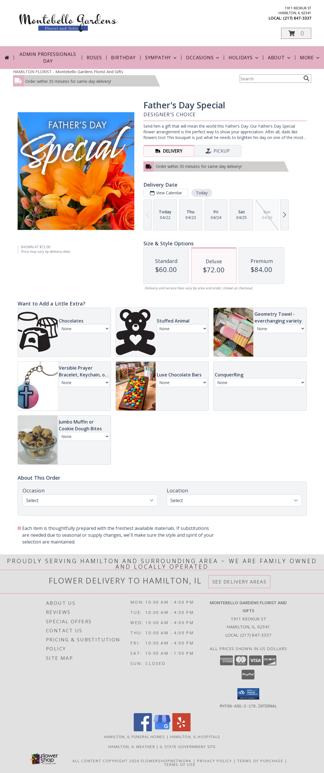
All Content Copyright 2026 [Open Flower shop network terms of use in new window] (105, 760)
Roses (94, 57)
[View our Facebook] (143, 729)
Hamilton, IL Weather (131, 746)
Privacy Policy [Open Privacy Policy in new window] (214, 760)
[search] (306, 78)
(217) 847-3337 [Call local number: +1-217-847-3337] (297, 18)
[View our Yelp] (181, 729)
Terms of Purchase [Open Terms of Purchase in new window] (260, 760)
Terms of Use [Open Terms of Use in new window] (180, 764)
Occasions (203, 57)
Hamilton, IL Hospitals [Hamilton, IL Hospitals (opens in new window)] (195, 736)
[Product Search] (270, 79)
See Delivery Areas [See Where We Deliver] (239, 581)
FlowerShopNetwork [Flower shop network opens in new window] (166, 760)
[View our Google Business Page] (162, 729)
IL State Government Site (188, 746)
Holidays (244, 57)
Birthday (123, 57)
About (280, 57)
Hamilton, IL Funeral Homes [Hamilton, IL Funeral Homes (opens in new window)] (134, 736)
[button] (296, 33)
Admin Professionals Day (48, 57)
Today (201, 192)
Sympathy (161, 57)
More (310, 57)
